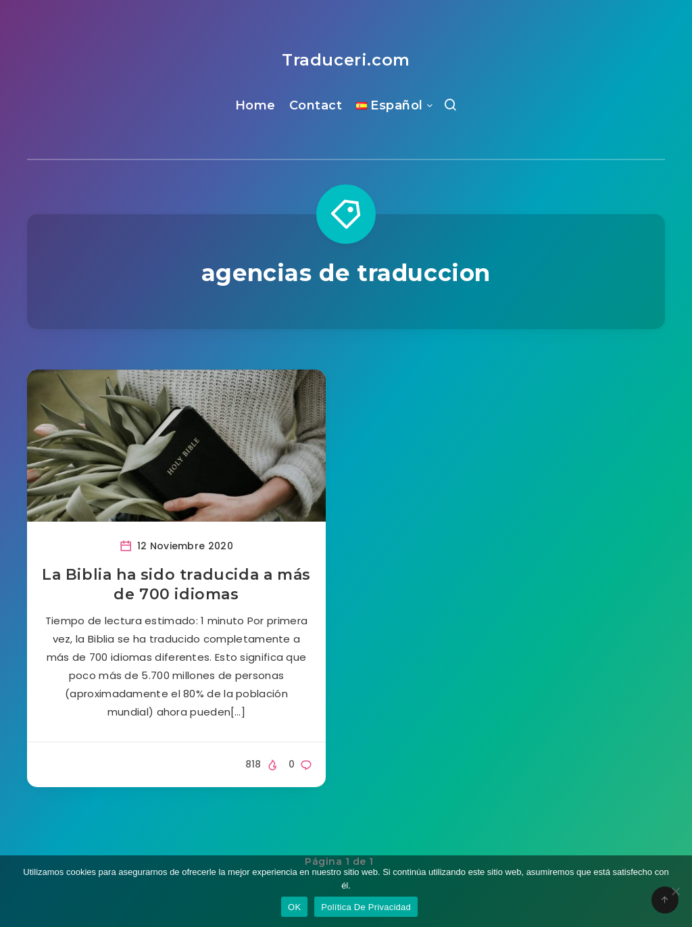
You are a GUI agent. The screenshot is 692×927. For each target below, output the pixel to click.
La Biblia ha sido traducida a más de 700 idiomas (176, 585)
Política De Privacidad (366, 907)
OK (294, 907)
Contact (316, 105)
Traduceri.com (346, 60)
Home (255, 105)
